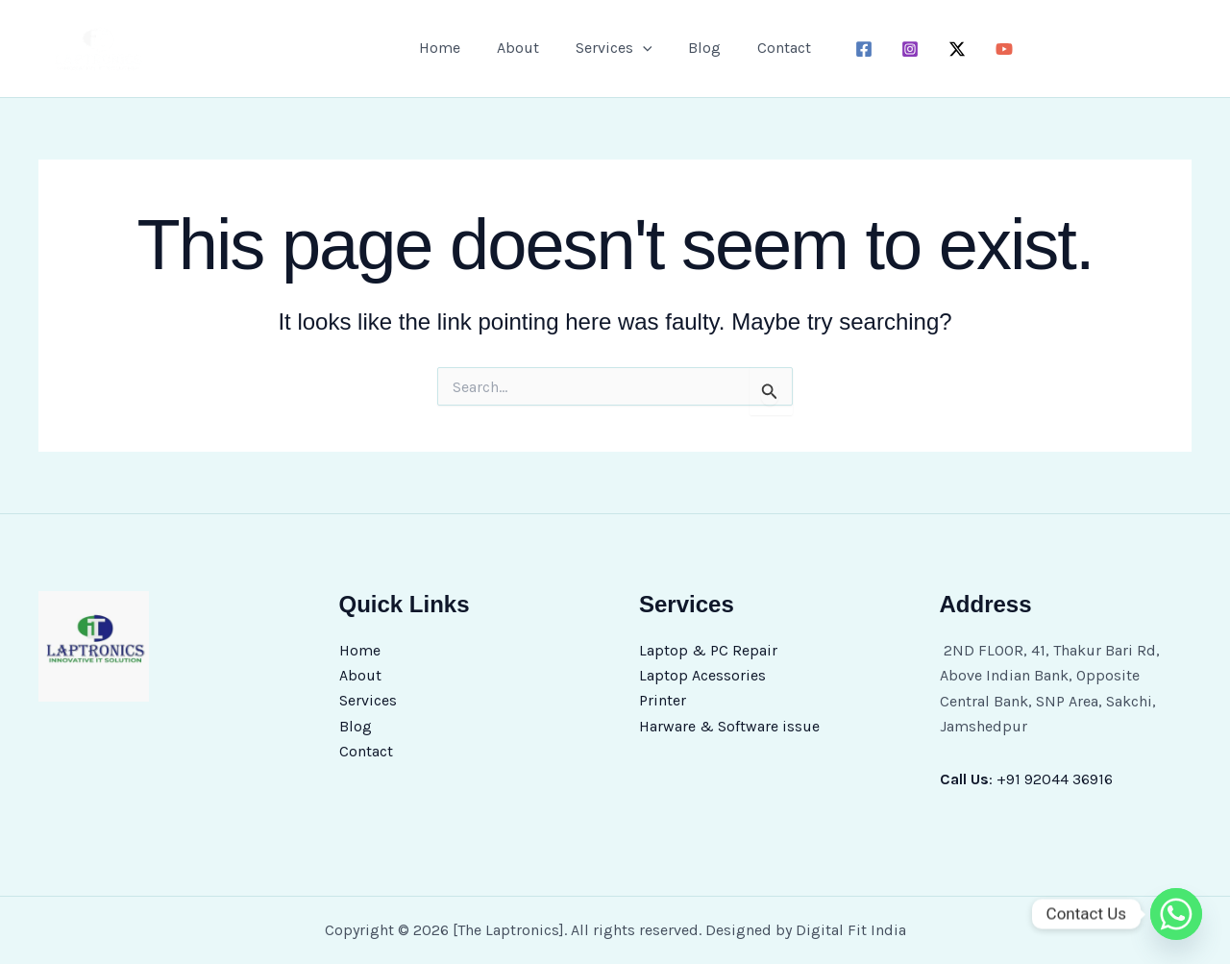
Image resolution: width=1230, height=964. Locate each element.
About (524, 47)
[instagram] (899, 49)
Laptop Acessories (702, 675)
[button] (642, 48)
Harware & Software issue (729, 726)
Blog (698, 47)
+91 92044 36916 (1054, 779)
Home (451, 47)
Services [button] (614, 48)
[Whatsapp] (1176, 914)
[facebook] (852, 49)
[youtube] (993, 49)
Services (368, 701)
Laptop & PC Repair (708, 650)
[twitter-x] (946, 49)
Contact (773, 47)
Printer (662, 701)
